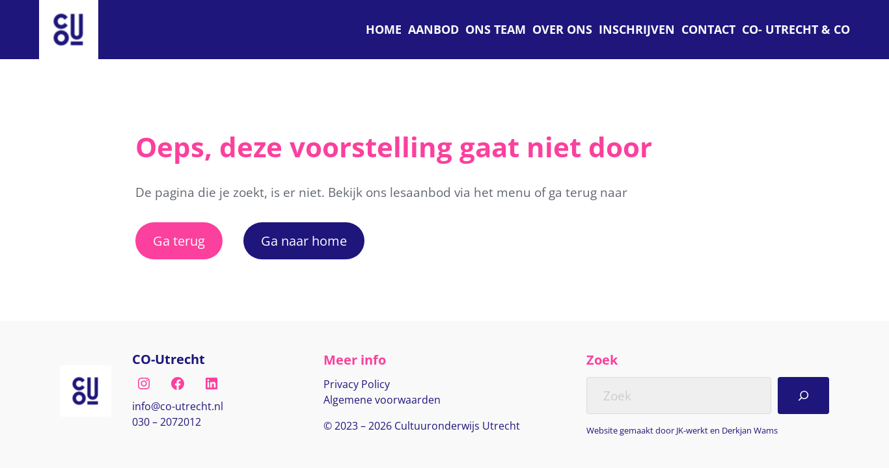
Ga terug (179, 240)
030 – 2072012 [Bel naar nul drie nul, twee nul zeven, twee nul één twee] (166, 422)
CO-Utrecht (168, 359)
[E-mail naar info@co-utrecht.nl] (177, 407)
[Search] (803, 395)
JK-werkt (692, 430)
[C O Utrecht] (796, 29)
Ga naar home (304, 240)
